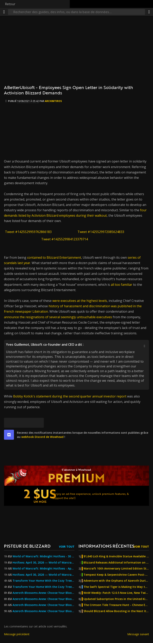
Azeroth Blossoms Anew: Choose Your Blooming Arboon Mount (44, 593)
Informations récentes (106, 546)
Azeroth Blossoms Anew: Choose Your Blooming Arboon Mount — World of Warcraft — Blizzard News (44, 611)
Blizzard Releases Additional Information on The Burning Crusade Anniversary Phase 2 (116, 562)
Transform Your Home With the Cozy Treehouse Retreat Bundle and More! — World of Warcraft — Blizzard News (44, 580)
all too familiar (121, 284)
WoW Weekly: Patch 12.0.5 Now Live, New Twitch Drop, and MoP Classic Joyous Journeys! (116, 593)
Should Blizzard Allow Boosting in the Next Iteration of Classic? (116, 611)
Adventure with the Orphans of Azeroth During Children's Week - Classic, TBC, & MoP (116, 580)
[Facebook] (19, 423)
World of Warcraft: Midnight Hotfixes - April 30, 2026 (44, 568)
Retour (10, 4)
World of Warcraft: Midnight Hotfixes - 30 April (44, 556)
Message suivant (138, 634)
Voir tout (67, 546)
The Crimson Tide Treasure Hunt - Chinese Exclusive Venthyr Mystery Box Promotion (116, 605)
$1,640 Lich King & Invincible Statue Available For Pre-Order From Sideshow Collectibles (116, 556)
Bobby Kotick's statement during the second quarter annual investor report (69, 396)
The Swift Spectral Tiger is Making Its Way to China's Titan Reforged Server (116, 587)
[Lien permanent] (39, 423)
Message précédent (16, 634)
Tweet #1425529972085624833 (100, 232)
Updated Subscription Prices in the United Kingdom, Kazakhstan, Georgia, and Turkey (116, 599)
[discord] (9, 435)
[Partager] (149, 12)
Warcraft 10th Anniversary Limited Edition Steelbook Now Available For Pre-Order (116, 568)
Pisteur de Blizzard (27, 546)
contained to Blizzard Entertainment (54, 257)
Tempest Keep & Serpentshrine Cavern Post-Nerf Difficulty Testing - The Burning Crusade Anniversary (116, 574)
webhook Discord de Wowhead (42, 437)
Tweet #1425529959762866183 (28, 232)
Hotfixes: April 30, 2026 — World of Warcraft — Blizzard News (44, 562)
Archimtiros (53, 101)
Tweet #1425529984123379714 (64, 239)
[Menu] (4, 12)
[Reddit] (29, 423)
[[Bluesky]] (9, 423)
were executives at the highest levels (79, 301)
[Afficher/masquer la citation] (144, 346)
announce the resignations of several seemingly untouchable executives (58, 317)
